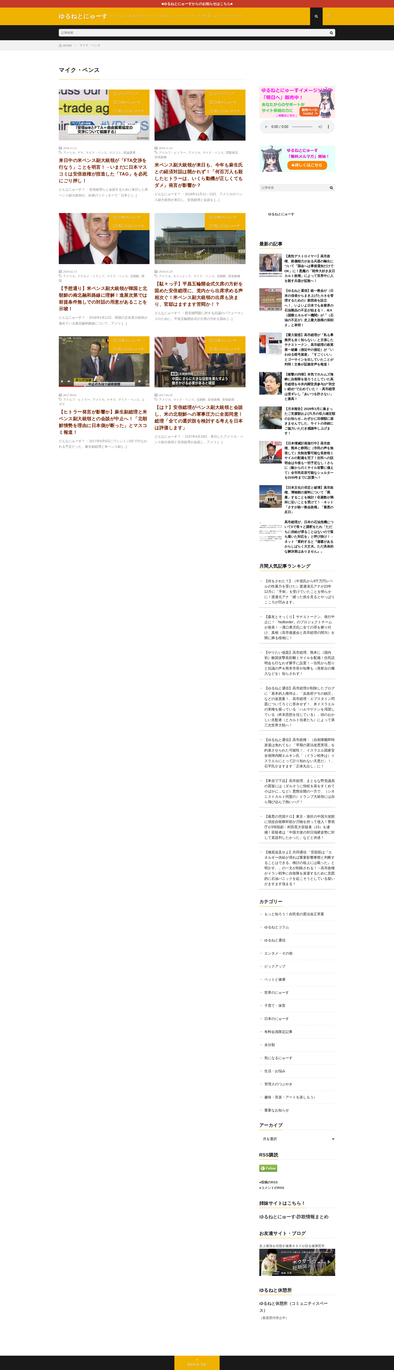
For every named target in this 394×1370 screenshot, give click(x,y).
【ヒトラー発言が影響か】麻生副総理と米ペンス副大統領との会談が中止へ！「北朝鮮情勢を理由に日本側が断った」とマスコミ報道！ (103, 422)
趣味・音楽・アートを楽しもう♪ (289, 1097)
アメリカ (69, 152)
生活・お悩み (274, 1071)
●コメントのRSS (271, 1188)
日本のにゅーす (129, 102)
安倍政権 (161, 156)
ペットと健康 (274, 979)
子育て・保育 (274, 1006)
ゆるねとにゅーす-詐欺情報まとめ (294, 1216)
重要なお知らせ (276, 1110)
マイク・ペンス (96, 152)
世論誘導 (129, 152)
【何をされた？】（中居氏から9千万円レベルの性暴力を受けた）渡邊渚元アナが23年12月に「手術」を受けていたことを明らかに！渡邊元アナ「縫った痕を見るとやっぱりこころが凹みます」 (299, 591)
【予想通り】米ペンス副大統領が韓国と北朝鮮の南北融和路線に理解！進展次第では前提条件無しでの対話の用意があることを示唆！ (103, 298)
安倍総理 (228, 399)
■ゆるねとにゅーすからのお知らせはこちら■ (197, 4)
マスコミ (115, 152)
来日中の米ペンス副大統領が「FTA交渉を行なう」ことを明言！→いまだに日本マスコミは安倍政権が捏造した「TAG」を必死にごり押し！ (103, 170)
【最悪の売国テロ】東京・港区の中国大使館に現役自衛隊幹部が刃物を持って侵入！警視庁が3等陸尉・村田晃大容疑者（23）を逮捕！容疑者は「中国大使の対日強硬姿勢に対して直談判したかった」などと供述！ (299, 827)
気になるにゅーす (131, 111)
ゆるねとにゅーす (281, 214)
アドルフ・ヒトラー (172, 152)
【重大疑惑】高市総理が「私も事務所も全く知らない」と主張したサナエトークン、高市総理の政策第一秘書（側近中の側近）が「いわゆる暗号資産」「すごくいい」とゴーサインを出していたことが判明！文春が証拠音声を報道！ (308, 349)
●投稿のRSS (268, 1182)
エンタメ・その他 (278, 953)
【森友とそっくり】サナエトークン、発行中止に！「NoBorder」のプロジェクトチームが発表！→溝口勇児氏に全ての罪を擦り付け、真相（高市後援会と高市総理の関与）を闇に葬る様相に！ (299, 627)
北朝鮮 (134, 275)
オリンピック (182, 275)
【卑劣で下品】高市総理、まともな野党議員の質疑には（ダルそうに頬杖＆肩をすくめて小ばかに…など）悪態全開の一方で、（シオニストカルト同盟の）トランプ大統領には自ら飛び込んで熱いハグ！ (299, 791)
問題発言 (232, 152)
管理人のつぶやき (278, 1084)
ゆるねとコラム (276, 927)
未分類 (269, 1045)
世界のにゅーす (276, 992)
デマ (80, 152)
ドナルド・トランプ (91, 275)
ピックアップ (128, 94)
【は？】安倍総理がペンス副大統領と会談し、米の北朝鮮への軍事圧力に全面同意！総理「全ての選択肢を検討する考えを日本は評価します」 (199, 417)
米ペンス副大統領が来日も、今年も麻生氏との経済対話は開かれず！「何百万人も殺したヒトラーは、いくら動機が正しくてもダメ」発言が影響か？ (199, 175)
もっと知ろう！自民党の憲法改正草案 (294, 914)
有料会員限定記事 (278, 1032)
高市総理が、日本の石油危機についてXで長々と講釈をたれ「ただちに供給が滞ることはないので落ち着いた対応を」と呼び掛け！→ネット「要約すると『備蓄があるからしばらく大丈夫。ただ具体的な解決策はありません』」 (308, 536)
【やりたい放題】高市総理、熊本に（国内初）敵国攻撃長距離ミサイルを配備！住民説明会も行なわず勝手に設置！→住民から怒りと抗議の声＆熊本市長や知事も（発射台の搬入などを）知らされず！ (299, 663)
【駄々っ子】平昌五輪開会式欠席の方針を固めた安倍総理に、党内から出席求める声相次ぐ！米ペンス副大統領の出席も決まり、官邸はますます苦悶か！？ (199, 294)
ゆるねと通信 (274, 940)
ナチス (111, 399)
